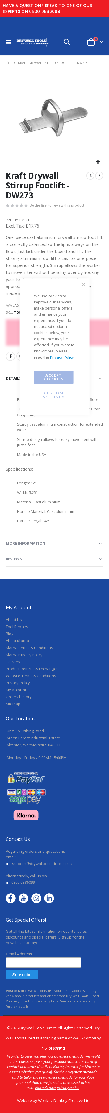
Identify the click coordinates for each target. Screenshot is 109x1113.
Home (8, 62)
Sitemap (13, 703)
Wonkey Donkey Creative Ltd (64, 1100)
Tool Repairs (17, 626)
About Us (14, 619)
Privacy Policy (62, 357)
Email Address (19, 954)
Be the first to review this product (57, 205)
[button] (98, 162)
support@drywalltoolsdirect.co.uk (42, 863)
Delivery (13, 661)
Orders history (19, 696)
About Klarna (17, 640)
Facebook (10, 356)
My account (16, 689)
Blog (9, 633)
